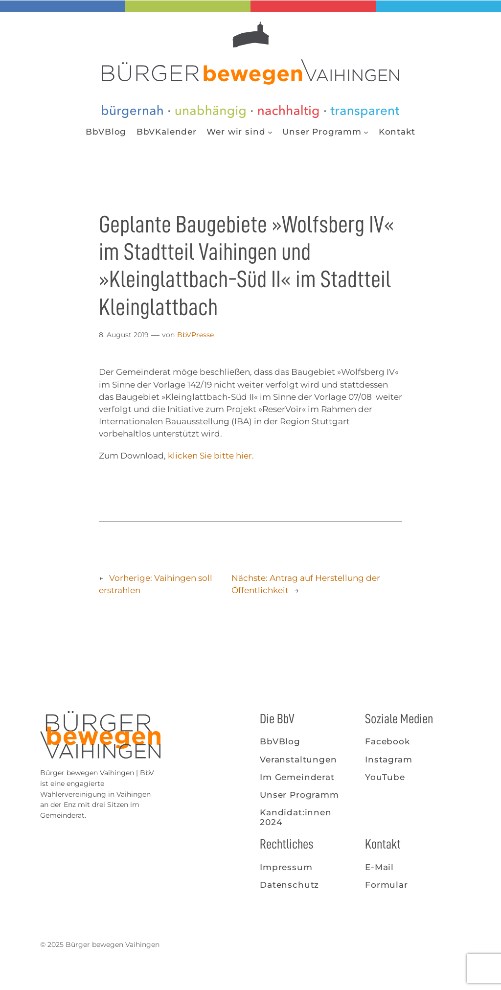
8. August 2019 (124, 334)
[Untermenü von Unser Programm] (366, 131)
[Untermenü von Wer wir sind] (270, 131)
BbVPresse (195, 334)
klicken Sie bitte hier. (211, 455)
